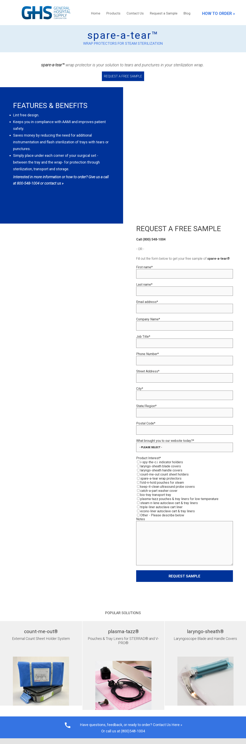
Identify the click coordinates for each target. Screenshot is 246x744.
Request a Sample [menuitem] (163, 13)
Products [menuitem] (113, 13)
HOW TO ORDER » (218, 13)
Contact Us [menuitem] (135, 13)
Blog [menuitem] (187, 13)
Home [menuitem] (95, 13)
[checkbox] (184, 447)
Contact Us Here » (167, 681)
